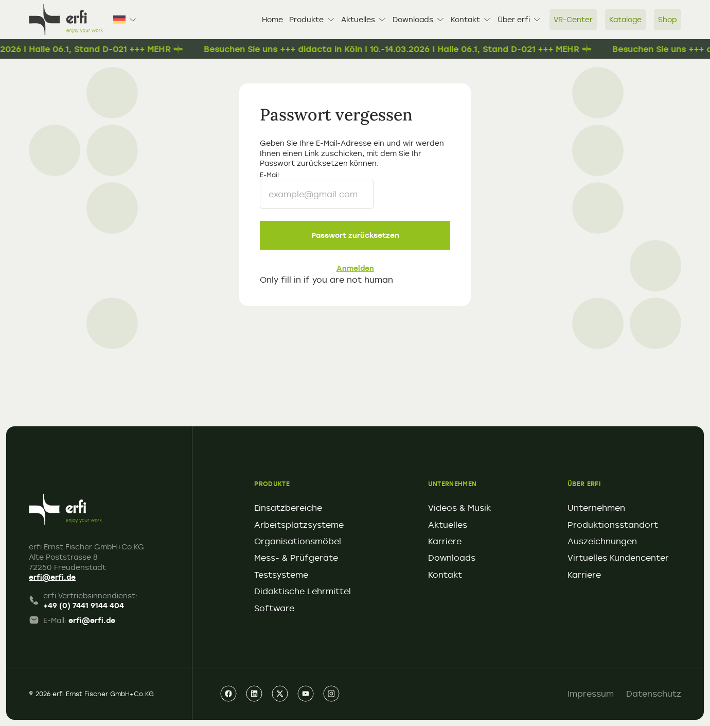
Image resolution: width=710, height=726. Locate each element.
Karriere (444, 541)
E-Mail (269, 174)
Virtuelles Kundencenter (618, 557)
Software (274, 608)
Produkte (312, 19)
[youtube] (305, 693)
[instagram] (331, 693)
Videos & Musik (459, 507)
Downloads (419, 19)
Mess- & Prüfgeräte (296, 557)
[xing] (280, 693)
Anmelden (355, 268)
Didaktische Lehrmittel (302, 591)
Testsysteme (281, 574)
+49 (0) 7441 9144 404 (83, 605)
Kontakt (471, 19)
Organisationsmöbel (297, 541)
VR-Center (573, 19)
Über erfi (519, 19)
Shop (667, 19)
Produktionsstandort (612, 524)
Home (272, 19)
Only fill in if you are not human (326, 279)
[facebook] (228, 693)
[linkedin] (254, 693)
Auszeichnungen (602, 541)
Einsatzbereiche (288, 507)
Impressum (590, 693)
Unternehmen (596, 507)
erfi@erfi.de (52, 577)
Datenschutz (653, 693)
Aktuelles (363, 19)
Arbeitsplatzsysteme (299, 524)
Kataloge (625, 19)
